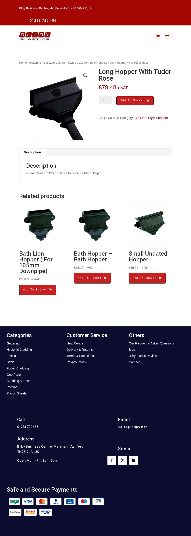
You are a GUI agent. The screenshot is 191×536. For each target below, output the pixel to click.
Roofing (12, 387)
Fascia (11, 356)
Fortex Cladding (18, 368)
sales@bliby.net (132, 427)
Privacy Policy (76, 362)
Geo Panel (14, 374)
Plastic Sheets (17, 393)
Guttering (35, 62)
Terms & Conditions (80, 356)
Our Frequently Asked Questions (151, 343)
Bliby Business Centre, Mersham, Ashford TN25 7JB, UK (55, 8)
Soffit (10, 362)
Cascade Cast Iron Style (58, 62)
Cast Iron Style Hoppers (92, 62)
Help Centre (75, 343)
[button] (85, 75)
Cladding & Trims (19, 381)
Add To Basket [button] (37, 290)
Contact (134, 362)
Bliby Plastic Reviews (143, 356)
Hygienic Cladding (19, 349)
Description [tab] (32, 152)
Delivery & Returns (80, 349)
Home (23, 62)
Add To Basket (134, 101)
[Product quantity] (105, 100)
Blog (132, 349)
